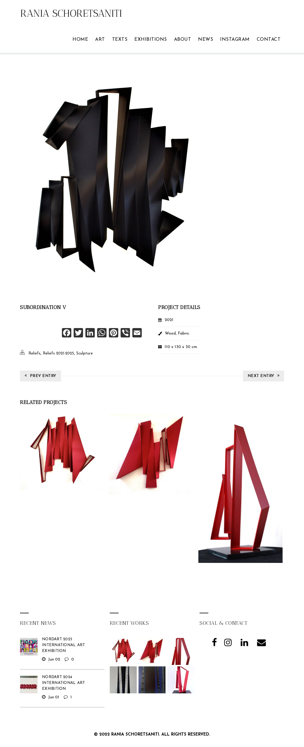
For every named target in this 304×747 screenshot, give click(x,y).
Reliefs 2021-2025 (58, 353)
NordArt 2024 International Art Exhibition (63, 683)
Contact (269, 39)
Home (80, 39)
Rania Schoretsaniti (135, 734)
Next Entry (264, 376)
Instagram (235, 39)
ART (100, 39)
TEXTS (120, 39)
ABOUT (182, 39)
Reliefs (34, 353)
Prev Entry (40, 376)
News (205, 39)
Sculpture (84, 353)
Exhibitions (150, 39)
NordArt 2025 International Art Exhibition (63, 645)
